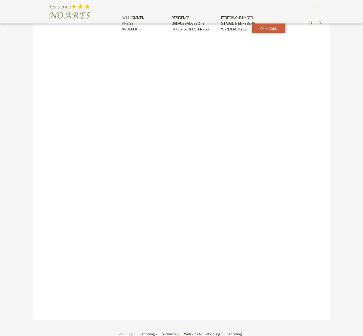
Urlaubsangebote (188, 23)
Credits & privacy (252, 309)
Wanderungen (233, 29)
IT (311, 23)
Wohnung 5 (214, 49)
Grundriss (143, 148)
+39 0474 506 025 (310, 6)
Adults (246, 191)
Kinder (280, 191)
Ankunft (81, 270)
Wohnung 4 (192, 49)
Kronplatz (132, 29)
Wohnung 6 (236, 49)
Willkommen (133, 18)
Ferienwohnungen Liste (205, 148)
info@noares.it (166, 257)
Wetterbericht (281, 241)
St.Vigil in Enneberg (238, 23)
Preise (127, 23)
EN (320, 23)
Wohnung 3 (170, 49)
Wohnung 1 (126, 49)
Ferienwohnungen (237, 18)
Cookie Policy (107, 327)
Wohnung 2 (148, 49)
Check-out (166, 191)
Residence (180, 18)
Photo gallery (246, 241)
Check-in (94, 191)
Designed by (297, 291)
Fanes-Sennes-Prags (190, 29)
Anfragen (268, 41)
